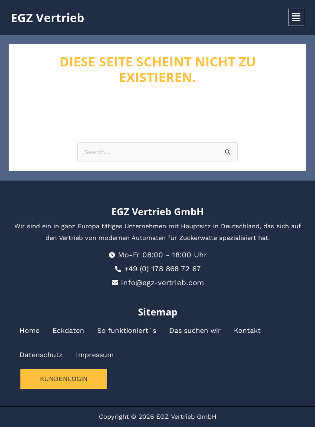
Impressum (95, 355)
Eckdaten (68, 330)
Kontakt (247, 330)
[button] (296, 17)
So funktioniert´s (126, 330)
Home (29, 330)
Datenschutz (41, 355)
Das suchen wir (195, 330)
